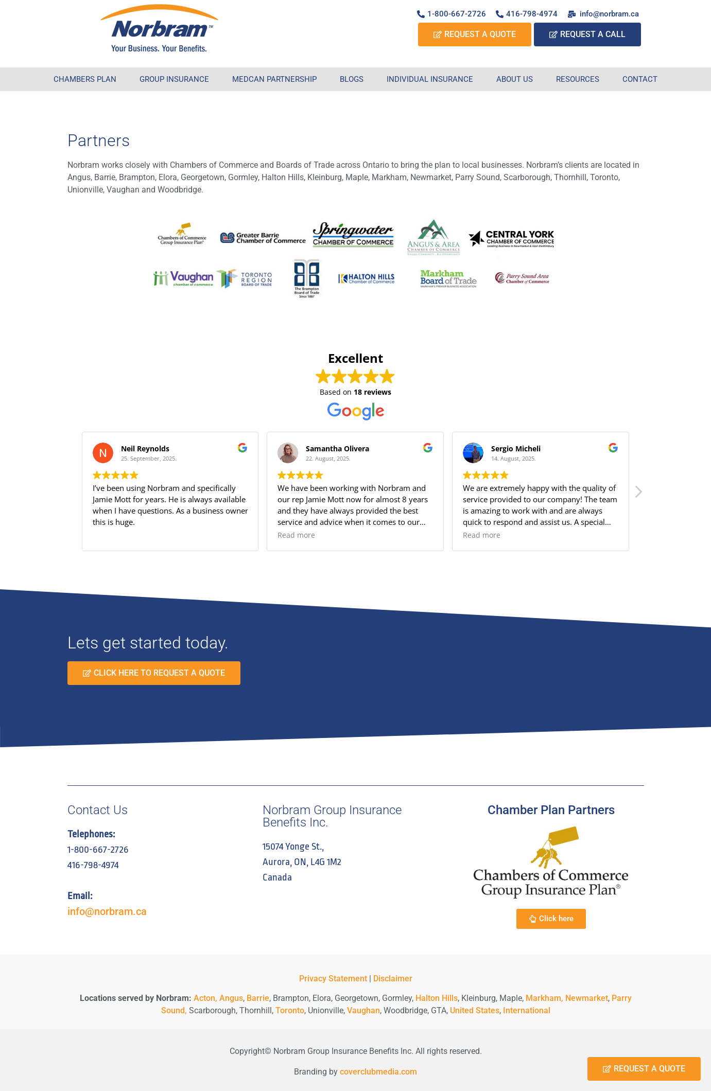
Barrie (258, 998)
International (526, 1010)
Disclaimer (392, 978)
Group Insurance (174, 79)
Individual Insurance (430, 79)
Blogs (351, 79)
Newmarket (586, 998)
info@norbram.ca (107, 911)
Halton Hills (436, 998)
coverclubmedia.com (378, 1072)
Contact (639, 79)
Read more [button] (296, 535)
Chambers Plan (85, 79)
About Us (514, 79)
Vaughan (363, 1010)
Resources (577, 79)
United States (474, 1010)
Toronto (289, 1010)
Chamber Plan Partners (551, 810)
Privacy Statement (333, 978)
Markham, (544, 998)
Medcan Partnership (274, 79)
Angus (231, 998)
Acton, (205, 998)
